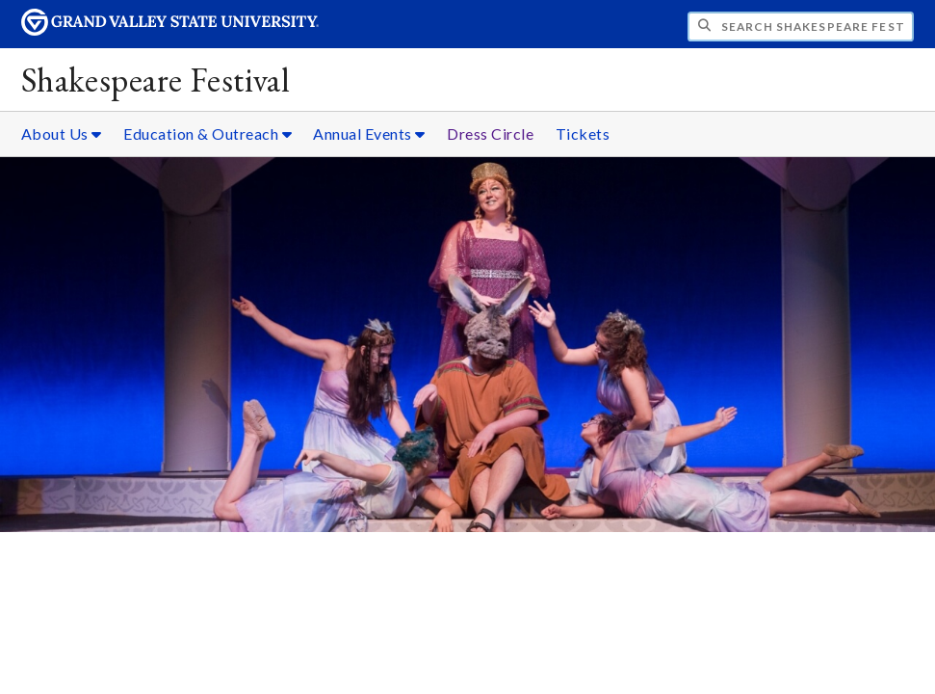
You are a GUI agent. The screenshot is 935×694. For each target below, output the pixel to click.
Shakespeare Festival (155, 79)
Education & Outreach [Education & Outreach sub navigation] (207, 133)
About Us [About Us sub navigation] (61, 133)
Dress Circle (490, 133)
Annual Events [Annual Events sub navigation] (369, 133)
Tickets (583, 133)
